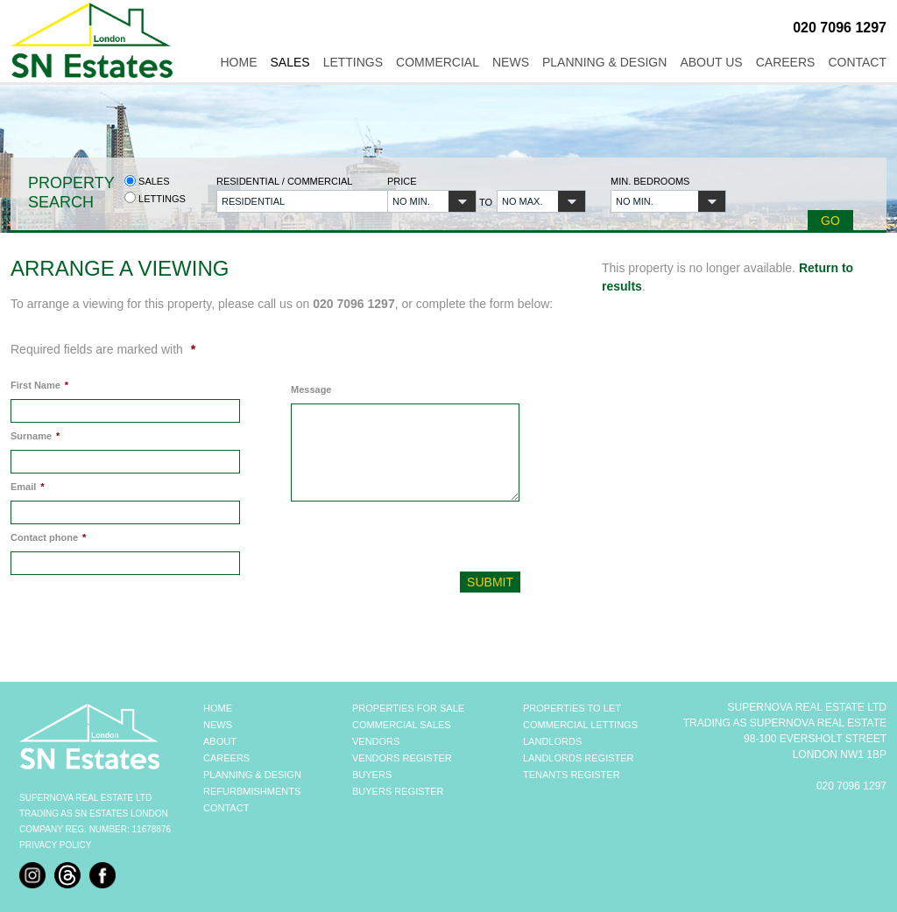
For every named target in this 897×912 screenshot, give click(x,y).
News (510, 62)
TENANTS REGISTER (571, 774)
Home (238, 62)
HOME (217, 708)
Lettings (353, 62)
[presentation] (408, 541)
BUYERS (372, 774)
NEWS (217, 724)
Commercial (437, 62)
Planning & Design (604, 62)
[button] (291, 201)
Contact (857, 62)
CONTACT (226, 808)
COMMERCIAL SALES (401, 724)
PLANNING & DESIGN (252, 774)
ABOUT (220, 741)
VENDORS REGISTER (402, 758)
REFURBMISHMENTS (251, 791)
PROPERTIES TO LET (572, 708)
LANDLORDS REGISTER (578, 758)
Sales (289, 62)
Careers (786, 62)
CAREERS (226, 758)
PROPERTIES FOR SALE (408, 708)
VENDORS (375, 741)
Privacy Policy (55, 845)
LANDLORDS (552, 741)
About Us (711, 62)
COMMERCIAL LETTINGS (580, 724)
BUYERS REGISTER (398, 791)
